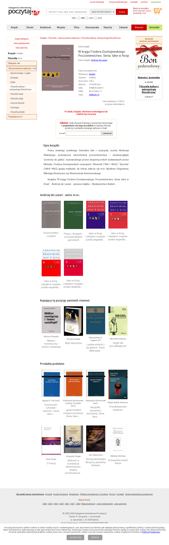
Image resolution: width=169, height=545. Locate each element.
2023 (61, 504)
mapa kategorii (22, 39)
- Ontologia (14, 107)
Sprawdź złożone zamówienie (149, 40)
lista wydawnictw (22, 43)
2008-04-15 (94, 95)
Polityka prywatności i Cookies (94, 494)
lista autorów (22, 48)
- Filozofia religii (16, 98)
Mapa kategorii (88, 504)
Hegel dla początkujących (117, 345)
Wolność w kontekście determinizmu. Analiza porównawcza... (73, 466)
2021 (72, 504)
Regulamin (74, 494)
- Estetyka (14, 77)
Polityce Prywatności (151, 532)
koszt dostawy (97, 2)
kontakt (134, 2)
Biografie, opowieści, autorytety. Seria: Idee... (96, 412)
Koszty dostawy (60, 494)
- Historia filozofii (17, 103)
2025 (50, 504)
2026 (45, 504)
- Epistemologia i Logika (20, 73)
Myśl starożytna (73, 343)
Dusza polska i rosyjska (51, 234)
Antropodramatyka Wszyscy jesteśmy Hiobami (96, 462)
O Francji (51, 463)
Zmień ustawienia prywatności (139, 494)
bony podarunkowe (118, 2)
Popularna (13, 116)
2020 (78, 504)
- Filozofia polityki (17, 112)
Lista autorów (120, 504)
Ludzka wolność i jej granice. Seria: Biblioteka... (95, 347)
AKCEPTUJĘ (75, 537)
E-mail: (62, 133)
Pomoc (112, 494)
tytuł (100, 18)
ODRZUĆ (95, 537)
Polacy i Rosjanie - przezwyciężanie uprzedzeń (73, 236)
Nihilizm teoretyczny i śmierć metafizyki (51, 343)
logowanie (156, 2)
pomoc (144, 2)
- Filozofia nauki (16, 94)
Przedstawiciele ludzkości (118, 408)
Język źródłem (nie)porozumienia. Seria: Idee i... (73, 413)
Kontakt (120, 494)
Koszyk (48, 494)
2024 (56, 504)
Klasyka (12, 63)
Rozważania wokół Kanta (118, 462)
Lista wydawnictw (105, 504)
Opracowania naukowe (19, 68)
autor (91, 18)
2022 (67, 504)
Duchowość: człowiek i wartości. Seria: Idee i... (51, 409)
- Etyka (12, 82)
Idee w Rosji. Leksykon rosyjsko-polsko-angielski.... (96, 236)
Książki (12, 53)
